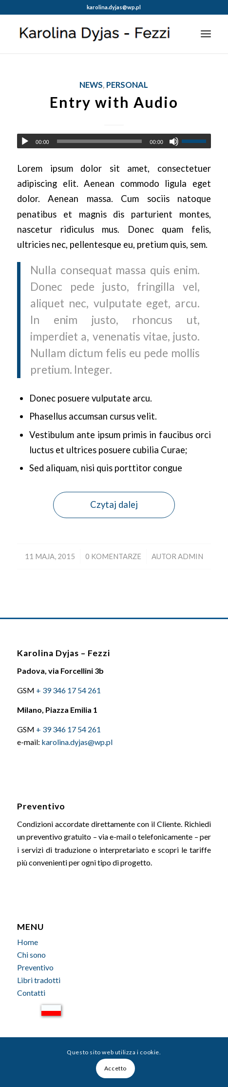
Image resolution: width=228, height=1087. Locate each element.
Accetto (115, 1068)
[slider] (99, 141)
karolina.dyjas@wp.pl (114, 7)
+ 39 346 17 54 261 (68, 690)
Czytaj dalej (114, 504)
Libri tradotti (38, 980)
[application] (114, 141)
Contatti (31, 992)
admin (190, 556)
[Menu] (206, 33)
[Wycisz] (174, 141)
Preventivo (35, 967)
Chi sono (31, 954)
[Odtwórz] (25, 141)
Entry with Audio (114, 102)
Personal (127, 85)
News (91, 85)
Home (27, 941)
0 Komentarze (113, 556)
